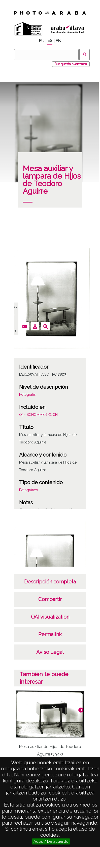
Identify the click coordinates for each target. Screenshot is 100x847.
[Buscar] (46, 54)
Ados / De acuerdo (51, 841)
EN (58, 40)
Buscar (84, 54)
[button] (80, 710)
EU (41, 40)
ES (49, 40)
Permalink (50, 634)
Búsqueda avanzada (70, 64)
